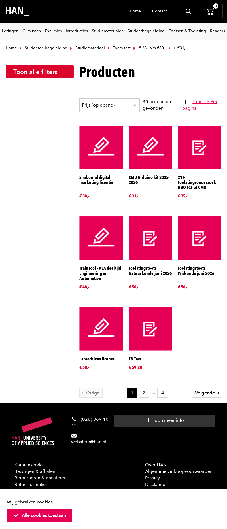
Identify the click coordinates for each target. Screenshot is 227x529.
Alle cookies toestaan (40, 515)
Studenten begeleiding (42, 48)
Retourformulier (30, 484)
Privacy (152, 478)
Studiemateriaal (87, 48)
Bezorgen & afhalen (34, 471)
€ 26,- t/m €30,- (149, 48)
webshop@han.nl (88, 442)
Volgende (208, 393)
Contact (159, 11)
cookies (45, 502)
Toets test (118, 48)
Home (135, 11)
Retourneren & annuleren (40, 478)
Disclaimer (156, 484)
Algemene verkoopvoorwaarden (179, 471)
